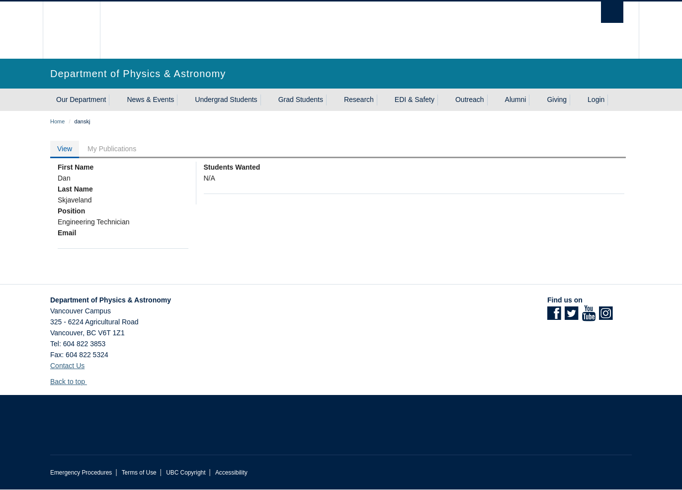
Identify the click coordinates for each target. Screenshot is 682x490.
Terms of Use (139, 472)
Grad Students (300, 99)
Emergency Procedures (81, 472)
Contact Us (67, 366)
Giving (557, 99)
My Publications (111, 149)
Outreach (469, 99)
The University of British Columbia (71, 30)
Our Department (81, 99)
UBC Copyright (185, 472)
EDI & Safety (414, 99)
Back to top (72, 382)
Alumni (515, 99)
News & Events (150, 99)
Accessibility (231, 472)
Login (596, 99)
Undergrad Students (226, 99)
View (64, 149)
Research (359, 99)
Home (57, 121)
